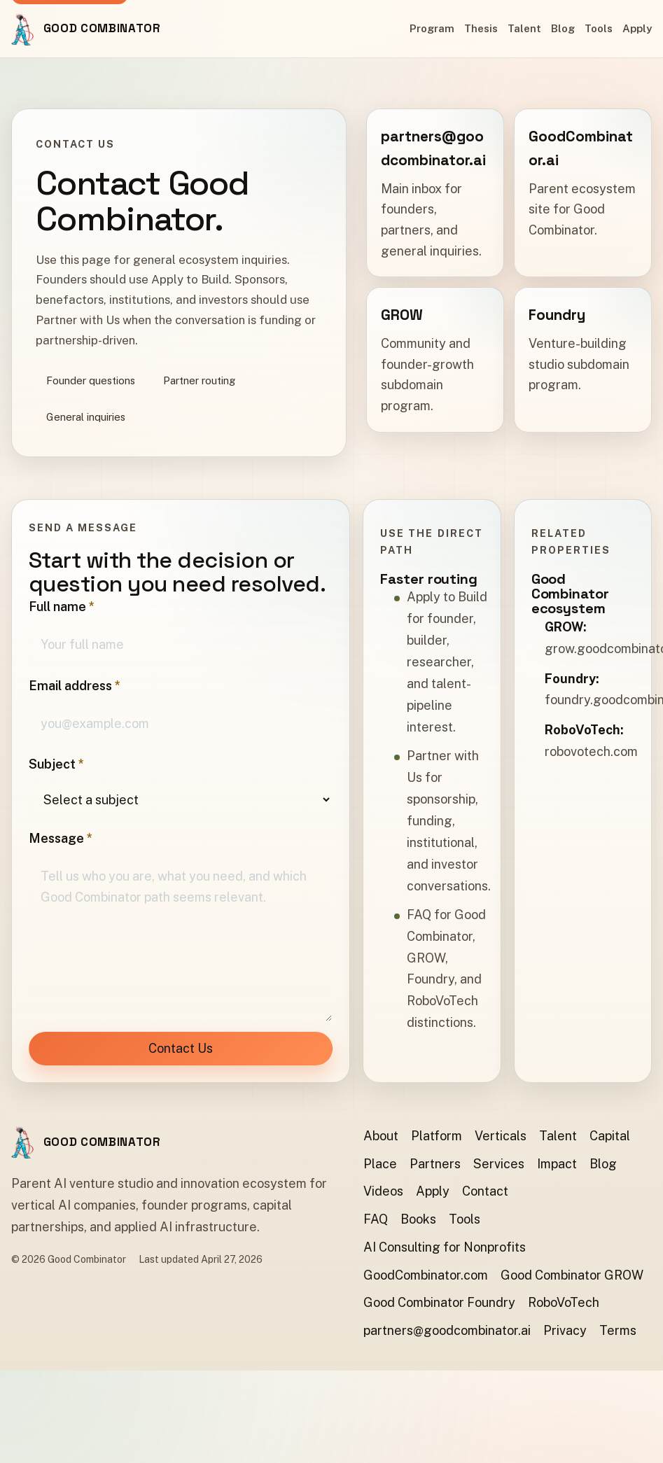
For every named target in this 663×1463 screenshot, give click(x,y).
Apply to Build (447, 596)
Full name (62, 606)
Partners (435, 1163)
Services (498, 1163)
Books (418, 1219)
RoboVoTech (563, 1302)
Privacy (565, 1330)
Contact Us (180, 1048)
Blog (563, 28)
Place (380, 1163)
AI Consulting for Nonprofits (444, 1247)
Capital (609, 1135)
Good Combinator (102, 28)
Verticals (500, 1135)
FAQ (419, 914)
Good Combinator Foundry (439, 1302)
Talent (524, 28)
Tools (599, 28)
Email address (74, 685)
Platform (436, 1135)
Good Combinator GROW (572, 1275)
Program (432, 28)
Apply (637, 28)
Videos (383, 1191)
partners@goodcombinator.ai (447, 1330)
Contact (485, 1191)
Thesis (481, 28)
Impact (557, 1163)
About (380, 1135)
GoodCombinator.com (425, 1275)
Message (60, 838)
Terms (617, 1330)
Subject (56, 764)
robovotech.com (591, 752)
